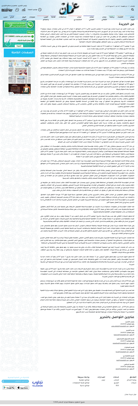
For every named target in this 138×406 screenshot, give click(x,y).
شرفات (133, 383)
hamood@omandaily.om (121, 335)
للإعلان (116, 380)
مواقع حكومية (84, 380)
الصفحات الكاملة (22, 52)
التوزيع (116, 383)
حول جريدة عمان (130, 395)
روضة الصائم (131, 380)
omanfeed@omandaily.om (121, 343)
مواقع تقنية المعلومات (80, 383)
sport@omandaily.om (122, 369)
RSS (117, 386)
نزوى (103, 380)
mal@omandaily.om (122, 360)
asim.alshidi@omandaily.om (120, 326)
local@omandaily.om (122, 352)
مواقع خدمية (84, 386)
